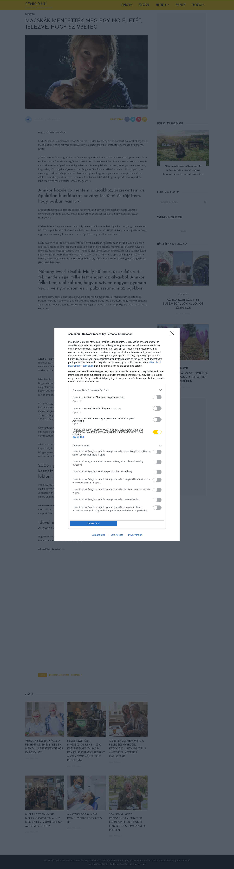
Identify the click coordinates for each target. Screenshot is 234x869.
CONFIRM (93, 523)
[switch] (157, 397)
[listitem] (117, 390)
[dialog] (117, 434)
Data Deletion (98, 535)
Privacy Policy (135, 535)
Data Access (116, 535)
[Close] (173, 334)
